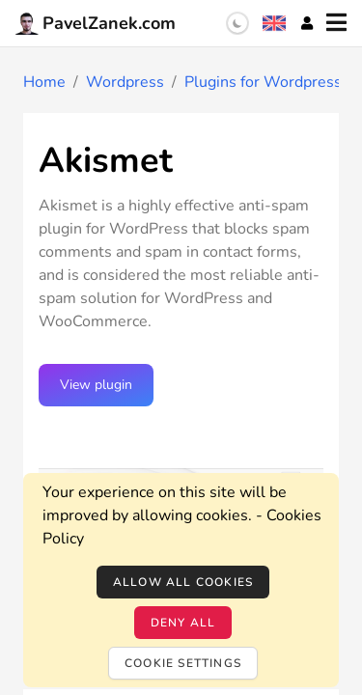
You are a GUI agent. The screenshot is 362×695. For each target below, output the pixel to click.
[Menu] (336, 23)
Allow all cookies (183, 582)
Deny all (183, 622)
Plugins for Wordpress (263, 82)
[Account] (307, 23)
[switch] (237, 23)
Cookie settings (183, 663)
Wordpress (125, 82)
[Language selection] (274, 23)
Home (44, 82)
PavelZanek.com (95, 23)
